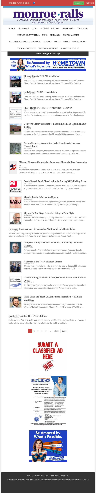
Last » (64, 331)
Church (11, 28)
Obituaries (55, 35)
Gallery (55, 28)
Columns (44, 28)
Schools (48, 42)
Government (68, 28)
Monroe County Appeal (28, 35)
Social (57, 42)
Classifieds (23, 28)
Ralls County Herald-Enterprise (25, 42)
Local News (82, 28)
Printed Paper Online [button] (20, 3)
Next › (56, 331)
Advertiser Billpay (69, 48)
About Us (85, 479)
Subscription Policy (48, 48)
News (44, 35)
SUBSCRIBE (79, 3)
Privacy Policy (76, 479)
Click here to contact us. (59, 475)
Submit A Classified (27, 48)
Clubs (34, 28)
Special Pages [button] (79, 42)
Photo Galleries (71, 35)
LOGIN (90, 3)
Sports (66, 42)
